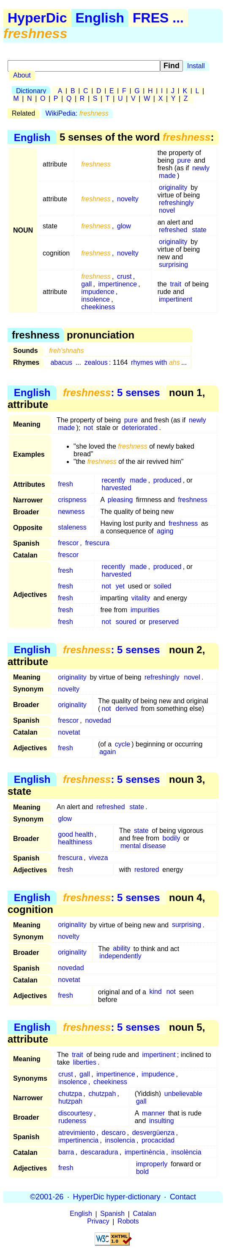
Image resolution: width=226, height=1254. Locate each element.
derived (127, 708)
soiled (163, 586)
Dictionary (31, 90)
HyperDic (37, 17)
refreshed (173, 229)
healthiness (75, 842)
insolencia (120, 1140)
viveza (98, 857)
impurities (145, 609)
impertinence (117, 284)
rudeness (72, 1120)
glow (124, 226)
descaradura (99, 1152)
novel (167, 210)
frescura (97, 543)
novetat (69, 732)
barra (66, 1152)
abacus (61, 362)
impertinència (145, 1152)
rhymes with (155, 362)
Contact (183, 1197)
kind (156, 992)
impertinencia (78, 1140)
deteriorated (140, 427)
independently (120, 956)
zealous (96, 362)
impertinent (175, 299)
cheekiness (98, 307)
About (22, 75)
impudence (97, 291)
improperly (152, 1164)
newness (71, 511)
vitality (140, 598)
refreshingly (176, 202)
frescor (68, 543)
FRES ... (158, 17)
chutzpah (102, 1093)
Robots (128, 1221)
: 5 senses (111, 392)
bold (142, 1171)
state (199, 229)
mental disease (143, 845)
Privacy (98, 1221)
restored (146, 869)
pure (184, 160)
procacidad (158, 1140)
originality (173, 187)
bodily (171, 838)
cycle (122, 744)
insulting (161, 1120)
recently (113, 480)
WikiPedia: (77, 113)
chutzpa (70, 1093)
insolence (95, 299)
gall (86, 284)
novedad (98, 720)
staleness (72, 527)
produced (167, 480)
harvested (116, 487)
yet (120, 586)
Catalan (144, 1214)
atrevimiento (76, 1132)
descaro (114, 1132)
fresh (65, 484)
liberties (84, 1062)
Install (196, 65)
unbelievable (183, 1093)
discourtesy (75, 1113)
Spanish (112, 1214)
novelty (128, 199)
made (167, 175)
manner (153, 1113)
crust (124, 276)
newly (201, 168)
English (100, 17)
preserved (164, 621)
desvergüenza (153, 1132)
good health (75, 834)
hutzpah (70, 1101)
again (107, 751)
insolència (186, 1152)
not (88, 427)
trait (176, 284)
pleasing (120, 499)
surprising (173, 264)
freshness (192, 499)
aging (165, 531)
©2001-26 (46, 1197)
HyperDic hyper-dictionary (117, 1197)
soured (126, 621)
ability (121, 948)
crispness (72, 499)
